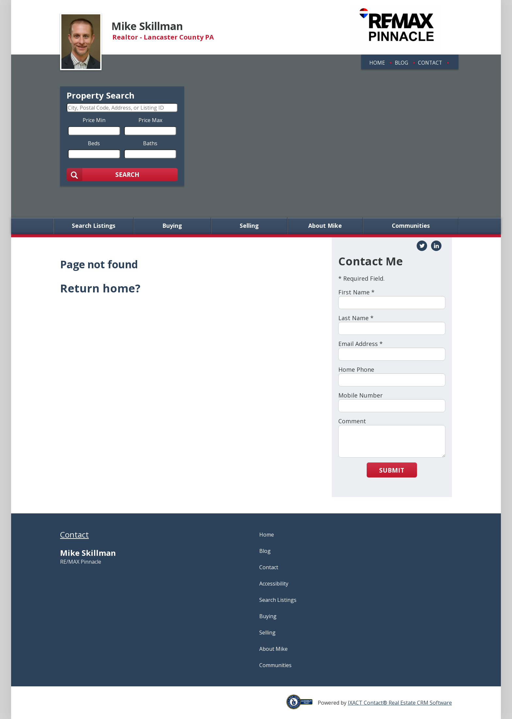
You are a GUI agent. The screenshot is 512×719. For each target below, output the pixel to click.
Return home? (100, 288)
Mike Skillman (147, 26)
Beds (94, 143)
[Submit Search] (122, 174)
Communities (411, 226)
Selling (249, 226)
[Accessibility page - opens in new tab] (302, 705)
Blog (401, 62)
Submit (391, 470)
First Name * (356, 292)
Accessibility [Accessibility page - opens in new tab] (273, 583)
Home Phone (356, 369)
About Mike (325, 226)
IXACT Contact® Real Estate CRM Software (400, 702)
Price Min (94, 119)
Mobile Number (360, 395)
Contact (430, 62)
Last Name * (356, 318)
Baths (150, 143)
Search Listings (93, 226)
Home (377, 62)
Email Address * (360, 344)
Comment (352, 421)
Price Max (150, 119)
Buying (172, 226)
